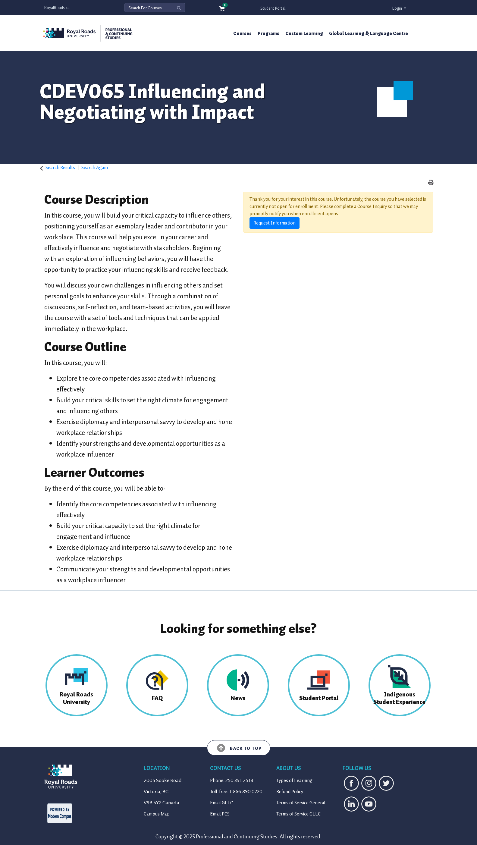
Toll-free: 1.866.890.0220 (236, 791)
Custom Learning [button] (304, 33)
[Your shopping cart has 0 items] (222, 9)
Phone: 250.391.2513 (231, 780)
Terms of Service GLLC (298, 814)
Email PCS (220, 814)
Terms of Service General (300, 802)
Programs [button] (268, 33)
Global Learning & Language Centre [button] (368, 33)
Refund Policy (289, 791)
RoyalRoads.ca (57, 8)
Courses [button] (242, 33)
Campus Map (157, 814)
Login (397, 8)
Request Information (274, 223)
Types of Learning (294, 780)
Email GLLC (221, 802)
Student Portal (272, 8)
